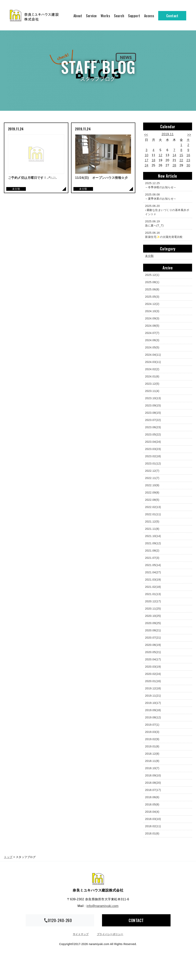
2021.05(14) (153, 565)
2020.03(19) (153, 666)
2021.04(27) (153, 572)
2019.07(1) (152, 724)
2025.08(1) (152, 282)
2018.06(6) (152, 797)
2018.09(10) (153, 775)
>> (189, 134)
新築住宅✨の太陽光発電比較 (166, 234)
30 (188, 165)
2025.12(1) (152, 274)
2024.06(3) (152, 340)
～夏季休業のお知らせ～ (166, 196)
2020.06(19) (153, 644)
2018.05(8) (152, 804)
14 (174, 155)
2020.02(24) (153, 673)
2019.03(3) (152, 731)
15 (181, 155)
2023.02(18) (153, 456)
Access (149, 15)
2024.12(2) (152, 303)
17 (146, 160)
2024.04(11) (153, 354)
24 (146, 165)
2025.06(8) (152, 289)
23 (188, 160)
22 (181, 160)
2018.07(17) (153, 790)
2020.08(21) (153, 630)
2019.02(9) (152, 739)
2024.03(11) (153, 361)
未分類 (149, 255)
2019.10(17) (153, 702)
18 (153, 160)
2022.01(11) (153, 514)
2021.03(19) (153, 579)
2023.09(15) (153, 405)
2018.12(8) (152, 753)
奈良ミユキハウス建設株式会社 (98, 879)
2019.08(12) (153, 717)
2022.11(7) (152, 478)
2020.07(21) (153, 637)
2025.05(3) (152, 296)
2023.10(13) (153, 398)
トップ (8, 857)
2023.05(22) (153, 434)
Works (105, 15)
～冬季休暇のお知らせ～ (166, 185)
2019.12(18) (153, 688)
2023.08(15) (153, 412)
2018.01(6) (152, 833)
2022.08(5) (152, 499)
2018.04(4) (152, 811)
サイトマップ (81, 934)
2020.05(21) (153, 652)
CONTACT (136, 920)
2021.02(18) (153, 586)
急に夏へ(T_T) (166, 223)
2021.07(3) (152, 557)
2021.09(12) (153, 543)
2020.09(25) (153, 623)
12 (160, 155)
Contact (172, 15)
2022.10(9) (152, 485)
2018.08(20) (153, 782)
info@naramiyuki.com (103, 906)
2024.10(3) (152, 311)
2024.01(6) (152, 376)
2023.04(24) (153, 441)
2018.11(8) (152, 760)
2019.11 (167, 134)
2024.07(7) (152, 332)
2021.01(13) (153, 594)
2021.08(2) (152, 550)
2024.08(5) (152, 325)
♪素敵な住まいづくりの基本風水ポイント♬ (167, 210)
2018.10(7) (152, 768)
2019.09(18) (153, 710)
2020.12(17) (153, 601)
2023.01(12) (153, 463)
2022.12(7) (152, 470)
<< (146, 134)
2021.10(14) (153, 536)
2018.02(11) (153, 826)
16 (188, 155)
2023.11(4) (152, 391)
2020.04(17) (153, 659)
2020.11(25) (153, 608)
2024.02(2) (152, 369)
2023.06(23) (153, 427)
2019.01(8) (152, 746)
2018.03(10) (153, 819)
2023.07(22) (153, 420)
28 (174, 165)
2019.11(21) (153, 695)
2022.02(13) (153, 507)
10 (146, 155)
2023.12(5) (152, 383)
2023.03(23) (153, 449)
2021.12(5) (152, 521)
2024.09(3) (152, 318)
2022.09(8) (152, 492)
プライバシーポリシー (110, 934)
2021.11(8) (152, 528)
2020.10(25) (153, 615)
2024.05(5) (152, 347)
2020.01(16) (153, 681)
